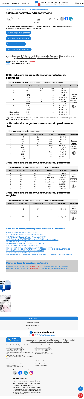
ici (36, 119)
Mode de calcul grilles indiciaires (44, 353)
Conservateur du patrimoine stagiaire (18, 49)
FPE (30, 9)
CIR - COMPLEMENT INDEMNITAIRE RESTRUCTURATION (26, 236)
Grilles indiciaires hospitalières (43, 349)
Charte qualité (69, 340)
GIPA (55, 58)
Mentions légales (44, 340)
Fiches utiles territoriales (42, 364)
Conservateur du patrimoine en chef (18, 38)
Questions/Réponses (41, 365)
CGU (62, 340)
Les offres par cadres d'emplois (15, 350)
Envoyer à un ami (15, 19)
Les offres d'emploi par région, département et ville (19, 352)
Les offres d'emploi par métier (14, 348)
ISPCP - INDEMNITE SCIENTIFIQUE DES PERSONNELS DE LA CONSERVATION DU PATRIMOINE (39, 254)
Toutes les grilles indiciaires (19, 9)
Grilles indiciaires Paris (41, 352)
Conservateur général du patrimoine (18, 32)
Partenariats (55, 340)
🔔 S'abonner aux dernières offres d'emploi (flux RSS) (19, 357)
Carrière (25, 3)
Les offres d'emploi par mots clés (15, 349)
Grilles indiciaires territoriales (43, 348)
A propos (50, 342)
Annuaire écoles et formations (14, 366)
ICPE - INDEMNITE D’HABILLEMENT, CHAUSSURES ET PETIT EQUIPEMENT (32, 240)
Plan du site (58, 342)
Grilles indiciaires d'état (41, 350)
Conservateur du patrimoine (16, 44)
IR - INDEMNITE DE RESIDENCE (17, 242)
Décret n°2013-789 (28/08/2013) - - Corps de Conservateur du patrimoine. (37, 267)
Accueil (8, 9)
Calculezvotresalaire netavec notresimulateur (73, 101)
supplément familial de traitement (25, 58)
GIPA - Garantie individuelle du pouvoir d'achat (21, 232)
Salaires (15, 3)
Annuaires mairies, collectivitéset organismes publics (14, 364)
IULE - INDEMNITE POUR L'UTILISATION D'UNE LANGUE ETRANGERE (30, 247)
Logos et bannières (31, 340)
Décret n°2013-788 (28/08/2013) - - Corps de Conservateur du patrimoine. (37, 268)
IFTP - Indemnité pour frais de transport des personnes (24, 234)
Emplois (5, 3)
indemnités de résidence (45, 58)
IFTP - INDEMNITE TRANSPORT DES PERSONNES (23, 253)
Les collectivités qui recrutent (14, 355)
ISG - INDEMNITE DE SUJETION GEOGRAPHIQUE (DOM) (25, 243)
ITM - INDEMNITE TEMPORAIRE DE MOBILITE (22, 245)
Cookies (66, 342)
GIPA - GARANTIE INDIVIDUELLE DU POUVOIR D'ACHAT (25, 238)
